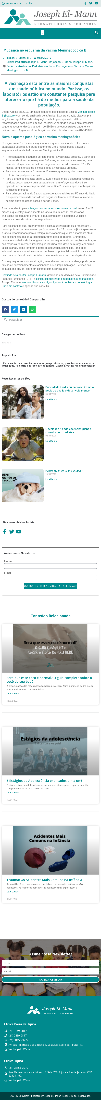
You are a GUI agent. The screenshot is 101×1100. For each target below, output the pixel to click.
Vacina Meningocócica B (80, 365)
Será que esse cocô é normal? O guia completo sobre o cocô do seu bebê (49, 680)
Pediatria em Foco (43, 66)
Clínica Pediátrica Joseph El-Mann (27, 62)
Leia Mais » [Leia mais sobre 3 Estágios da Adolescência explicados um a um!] (13, 792)
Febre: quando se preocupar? (64, 470)
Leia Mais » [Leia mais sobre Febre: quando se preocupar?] (51, 479)
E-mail (8, 573)
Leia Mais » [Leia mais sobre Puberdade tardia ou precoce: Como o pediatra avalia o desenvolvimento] (51, 399)
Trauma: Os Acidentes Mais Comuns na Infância (44, 880)
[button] (42, 32)
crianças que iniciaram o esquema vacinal (52, 208)
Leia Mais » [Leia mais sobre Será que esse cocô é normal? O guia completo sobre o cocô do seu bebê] (13, 693)
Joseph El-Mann (82, 62)
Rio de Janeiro (64, 66)
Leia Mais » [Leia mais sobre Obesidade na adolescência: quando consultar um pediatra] (51, 441)
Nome (8, 561)
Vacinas (6, 342)
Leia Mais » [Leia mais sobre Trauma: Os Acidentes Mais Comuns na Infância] (13, 891)
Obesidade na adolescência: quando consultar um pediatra (68, 430)
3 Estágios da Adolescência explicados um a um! (44, 780)
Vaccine (79, 66)
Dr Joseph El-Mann (60, 62)
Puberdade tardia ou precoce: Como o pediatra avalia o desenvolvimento (69, 388)
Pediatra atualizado (18, 66)
